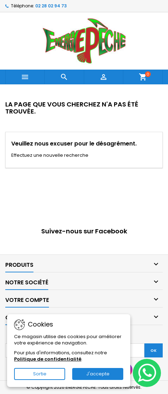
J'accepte (98, 373)
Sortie (39, 373)
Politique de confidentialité (47, 359)
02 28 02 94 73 (51, 6)
